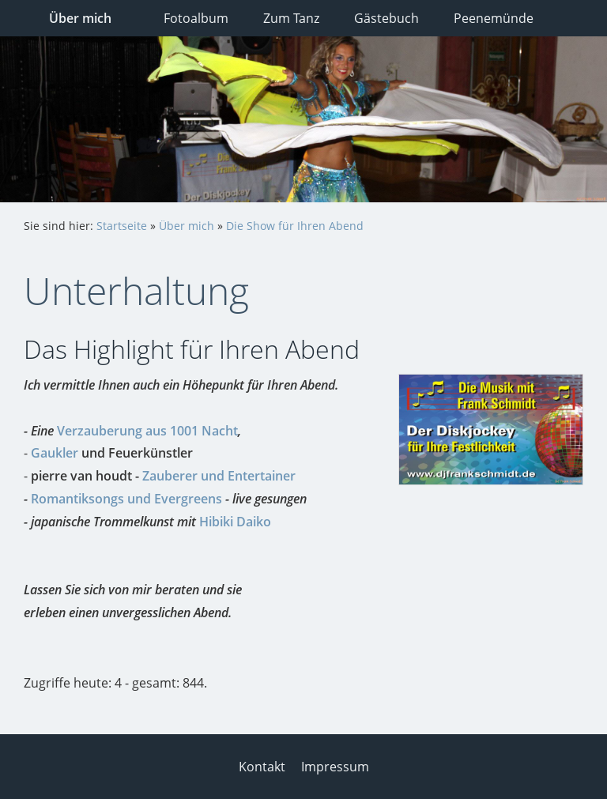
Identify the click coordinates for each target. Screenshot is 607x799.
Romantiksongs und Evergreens (126, 498)
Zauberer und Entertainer (219, 475)
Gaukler (54, 453)
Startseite (121, 225)
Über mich (186, 225)
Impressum (335, 766)
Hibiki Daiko (235, 521)
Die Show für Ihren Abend (295, 225)
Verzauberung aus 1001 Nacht (147, 430)
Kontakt (262, 766)
